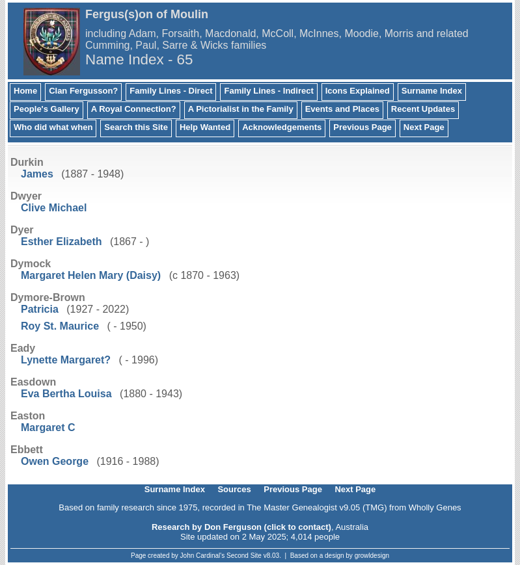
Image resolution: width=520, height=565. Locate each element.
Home (25, 91)
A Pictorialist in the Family (241, 109)
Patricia (40, 309)
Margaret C (48, 427)
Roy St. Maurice (60, 326)
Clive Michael (54, 207)
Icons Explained (357, 91)
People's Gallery (46, 109)
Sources (234, 489)
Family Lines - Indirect (268, 91)
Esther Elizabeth (61, 241)
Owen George (55, 461)
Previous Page (362, 127)
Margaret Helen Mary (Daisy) (91, 275)
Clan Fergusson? (83, 91)
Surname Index (432, 91)
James (37, 173)
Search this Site (136, 127)
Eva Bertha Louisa (66, 393)
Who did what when (53, 127)
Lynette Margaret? (66, 359)
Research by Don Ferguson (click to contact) (241, 527)
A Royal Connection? (133, 109)
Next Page (424, 127)
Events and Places (342, 109)
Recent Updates (423, 109)
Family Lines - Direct (171, 91)
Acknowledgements (282, 127)
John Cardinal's (202, 555)
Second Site (244, 555)
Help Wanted (205, 127)
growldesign (372, 555)
